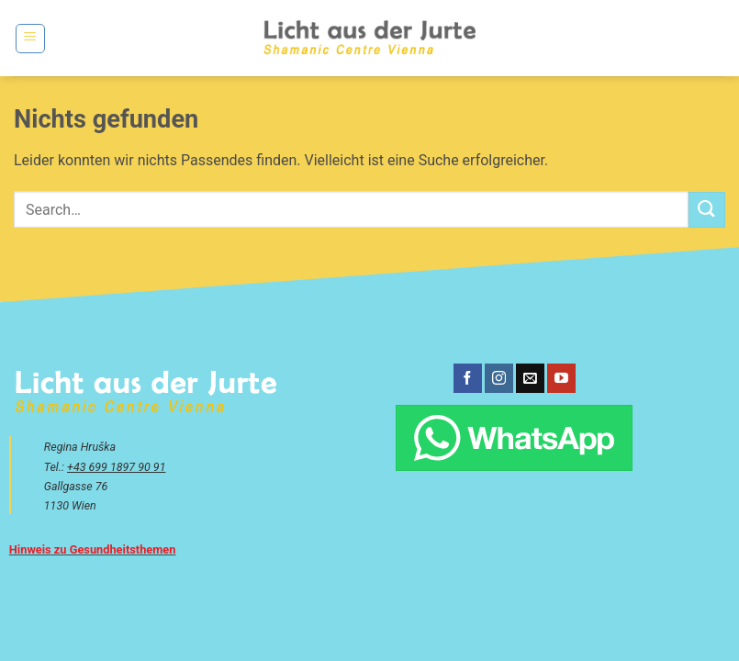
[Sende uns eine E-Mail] (530, 378)
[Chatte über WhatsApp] (514, 438)
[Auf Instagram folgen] (499, 378)
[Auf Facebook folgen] (467, 378)
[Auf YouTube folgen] (561, 378)
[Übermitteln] (707, 210)
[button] (30, 38)
